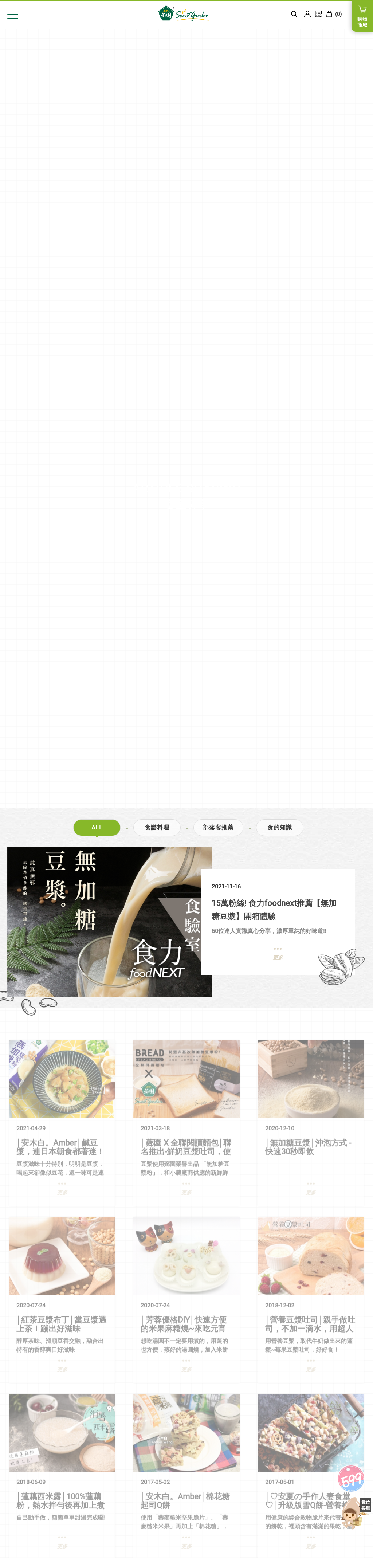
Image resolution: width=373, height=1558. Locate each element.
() (334, 14)
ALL (97, 827)
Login (307, 14)
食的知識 (279, 827)
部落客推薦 (218, 827)
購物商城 (362, 22)
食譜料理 (157, 827)
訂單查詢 (318, 14)
